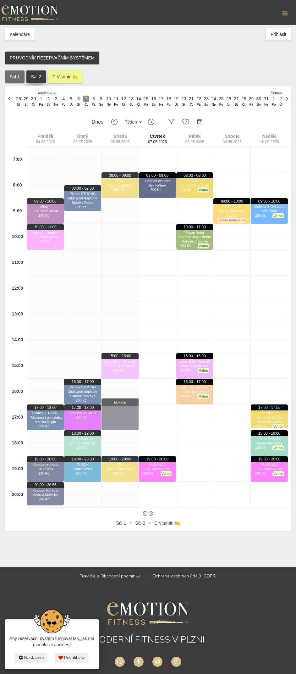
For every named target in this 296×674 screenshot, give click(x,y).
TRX (120, 181)
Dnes (97, 122)
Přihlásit (278, 34)
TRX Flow (231, 207)
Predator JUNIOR (82, 413)
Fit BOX (83, 464)
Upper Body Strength (120, 361)
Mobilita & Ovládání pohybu (269, 207)
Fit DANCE (157, 464)
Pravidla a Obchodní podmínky (109, 576)
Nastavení (31, 657)
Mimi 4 (45, 207)
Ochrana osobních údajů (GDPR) (184, 576)
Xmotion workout (45, 464)
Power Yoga (194, 232)
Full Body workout (194, 387)
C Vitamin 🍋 (65, 76)
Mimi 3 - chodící (45, 232)
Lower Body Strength (194, 361)
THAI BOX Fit (82, 439)
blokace (120, 402)
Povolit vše (71, 657)
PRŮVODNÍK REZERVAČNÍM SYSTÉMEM (52, 57)
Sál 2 (36, 76)
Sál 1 (15, 76)
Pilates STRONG (45, 413)
